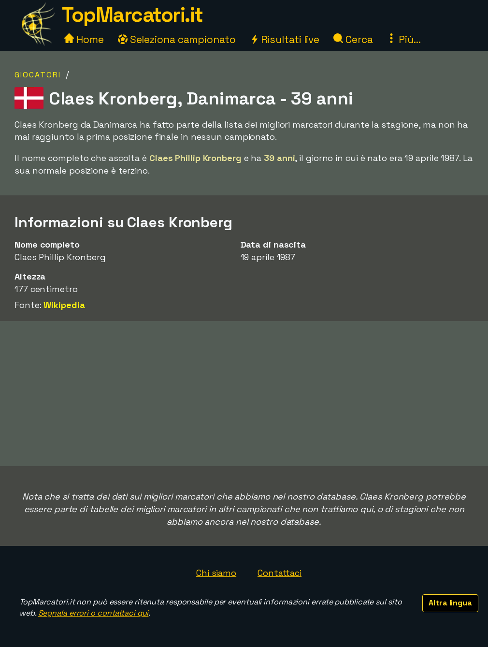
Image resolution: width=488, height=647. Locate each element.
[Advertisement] (244, 393)
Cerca (353, 39)
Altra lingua (450, 603)
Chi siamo (216, 572)
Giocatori (37, 75)
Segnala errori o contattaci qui (93, 613)
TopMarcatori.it (132, 15)
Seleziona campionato (177, 39)
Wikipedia (64, 304)
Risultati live (285, 39)
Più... (403, 39)
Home (84, 39)
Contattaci (279, 572)
